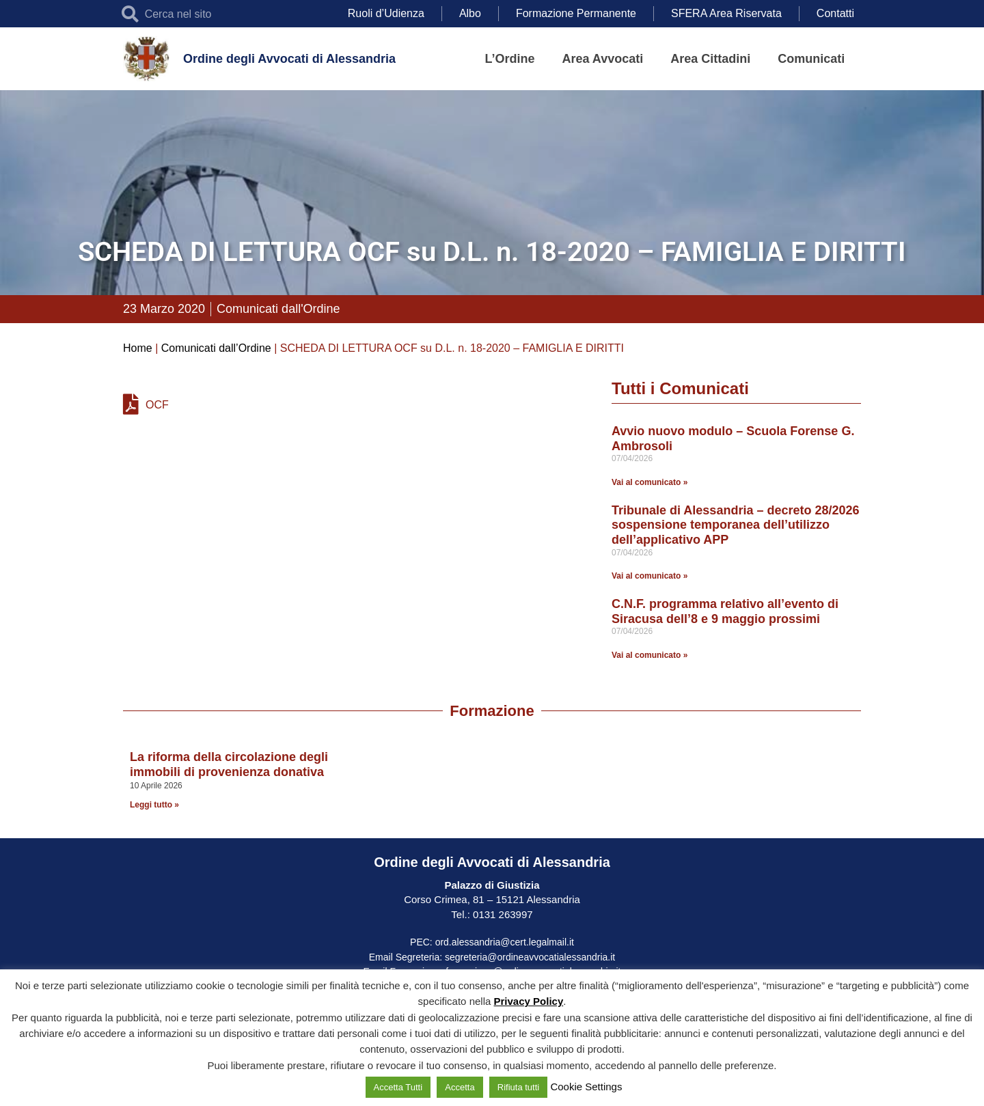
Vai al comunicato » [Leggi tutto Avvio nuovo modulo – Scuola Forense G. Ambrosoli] (649, 482)
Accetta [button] (459, 1087)
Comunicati (811, 59)
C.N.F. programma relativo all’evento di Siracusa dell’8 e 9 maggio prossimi (725, 611)
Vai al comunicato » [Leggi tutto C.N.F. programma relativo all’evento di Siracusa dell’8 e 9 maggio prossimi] (649, 655)
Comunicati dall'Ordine (278, 309)
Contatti (835, 13)
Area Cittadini (710, 59)
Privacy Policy (529, 1001)
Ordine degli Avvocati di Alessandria (289, 59)
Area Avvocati (603, 59)
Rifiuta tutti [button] (518, 1087)
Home (137, 348)
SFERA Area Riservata (726, 13)
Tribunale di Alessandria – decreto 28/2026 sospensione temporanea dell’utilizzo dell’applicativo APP (736, 525)
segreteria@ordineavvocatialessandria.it (530, 957)
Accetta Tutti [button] (398, 1087)
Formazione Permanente (576, 13)
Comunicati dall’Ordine (216, 348)
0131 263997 (501, 914)
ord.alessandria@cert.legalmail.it (504, 942)
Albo (470, 13)
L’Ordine (510, 59)
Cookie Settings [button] (586, 1086)
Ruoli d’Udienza (386, 13)
